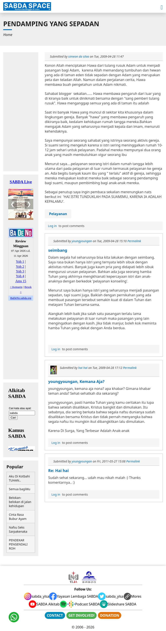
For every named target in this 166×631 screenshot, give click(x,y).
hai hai (83, 368)
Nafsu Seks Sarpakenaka (18, 529)
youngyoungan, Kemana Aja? (76, 381)
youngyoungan (82, 241)
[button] (162, 7)
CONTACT (55, 615)
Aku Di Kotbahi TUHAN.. (19, 478)
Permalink (134, 241)
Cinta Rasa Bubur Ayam (17, 517)
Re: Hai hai (58, 470)
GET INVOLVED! (81, 615)
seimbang (57, 250)
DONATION (109, 615)
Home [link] (7, 34)
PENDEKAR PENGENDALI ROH (18, 544)
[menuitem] (7, 34)
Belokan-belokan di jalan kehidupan (20, 502)
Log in (52, 226)
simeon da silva (78, 56)
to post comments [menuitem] (65, 225)
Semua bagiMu (19, 489)
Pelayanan (58, 213)
